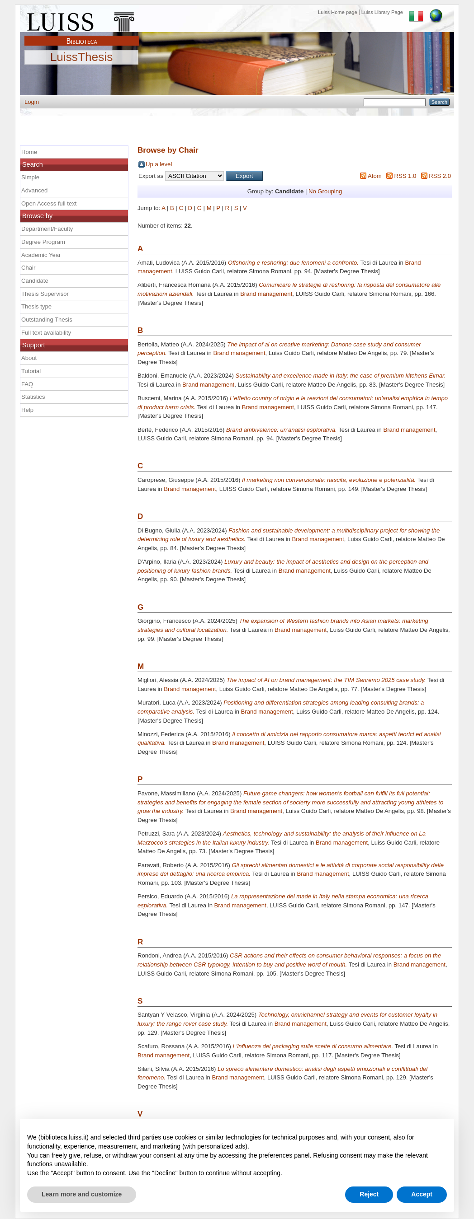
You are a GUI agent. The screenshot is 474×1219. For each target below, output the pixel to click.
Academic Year (41, 255)
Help (27, 409)
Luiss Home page (337, 12)
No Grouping (325, 191)
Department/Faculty (47, 228)
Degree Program (43, 241)
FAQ (27, 384)
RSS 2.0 (440, 176)
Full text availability (46, 332)
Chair (28, 267)
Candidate (34, 280)
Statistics (33, 396)
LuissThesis (81, 57)
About (29, 358)
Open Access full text (48, 203)
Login (31, 101)
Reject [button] (369, 1194)
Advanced (34, 190)
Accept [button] (421, 1194)
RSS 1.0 (405, 176)
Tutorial (31, 371)
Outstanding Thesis (46, 319)
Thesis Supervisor (45, 293)
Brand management (266, 293)
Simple (30, 177)
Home (29, 152)
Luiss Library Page (382, 12)
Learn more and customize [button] (82, 1194)
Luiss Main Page (81, 19)
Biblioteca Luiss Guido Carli (81, 35)
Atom (375, 176)
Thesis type (36, 306)
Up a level (159, 164)
